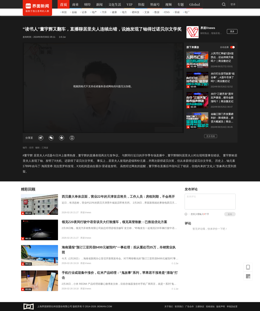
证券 (83, 12)
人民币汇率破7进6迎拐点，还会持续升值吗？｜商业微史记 (222, 57)
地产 (93, 12)
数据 (156, 12)
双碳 (176, 12)
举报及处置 (232, 306)
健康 (113, 12)
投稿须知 (210, 306)
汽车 (103, 12)
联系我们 (179, 306)
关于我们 (168, 306)
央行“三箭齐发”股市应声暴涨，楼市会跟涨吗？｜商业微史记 (222, 97)
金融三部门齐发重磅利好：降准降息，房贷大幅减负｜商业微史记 (222, 118)
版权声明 (220, 306)
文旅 (146, 12)
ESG (166, 12)
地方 (123, 12)
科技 (63, 12)
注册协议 (200, 306)
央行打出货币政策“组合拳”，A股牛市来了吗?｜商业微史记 (223, 77)
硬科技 (134, 12)
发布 (230, 214)
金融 (73, 12)
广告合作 (189, 306)
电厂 (186, 12)
